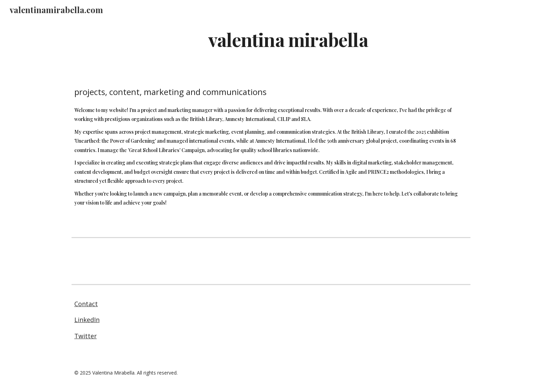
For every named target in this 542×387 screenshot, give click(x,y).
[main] (288, 39)
